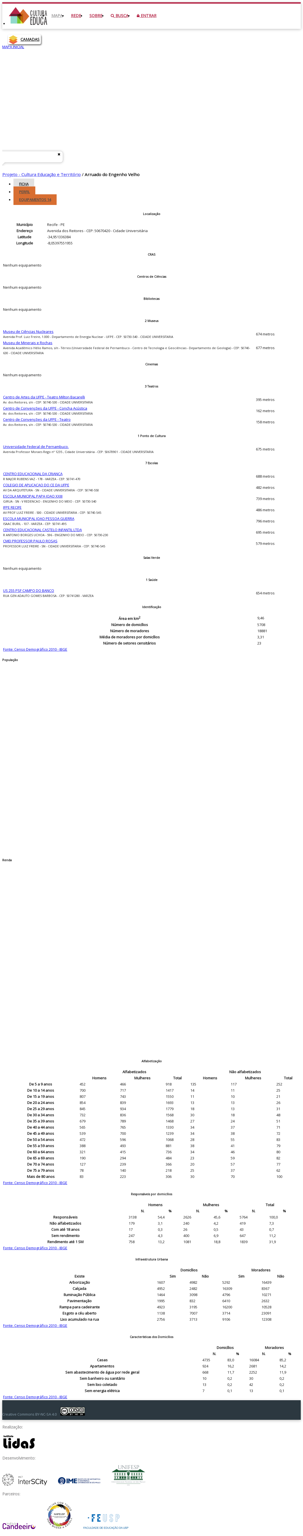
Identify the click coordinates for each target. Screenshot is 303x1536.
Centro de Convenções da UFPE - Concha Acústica (45, 408)
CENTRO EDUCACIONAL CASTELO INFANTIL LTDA (42, 529)
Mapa (57, 15)
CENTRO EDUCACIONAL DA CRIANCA (33, 473)
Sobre (95, 15)
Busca (119, 15)
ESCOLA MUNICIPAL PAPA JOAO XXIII (33, 496)
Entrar (146, 15)
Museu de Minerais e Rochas (27, 342)
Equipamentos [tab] (35, 199)
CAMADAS (30, 39)
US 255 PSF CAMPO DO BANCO (28, 590)
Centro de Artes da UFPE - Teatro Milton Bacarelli (44, 397)
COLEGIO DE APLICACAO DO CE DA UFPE (36, 484)
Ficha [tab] (24, 183)
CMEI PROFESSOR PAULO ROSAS (30, 540)
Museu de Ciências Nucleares (28, 331)
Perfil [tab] (24, 191)
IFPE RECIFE (12, 507)
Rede (76, 15)
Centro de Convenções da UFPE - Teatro (37, 419)
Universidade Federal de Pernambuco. (36, 446)
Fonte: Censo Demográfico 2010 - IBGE (35, 649)
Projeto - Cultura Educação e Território (41, 174)
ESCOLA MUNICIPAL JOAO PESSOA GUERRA (38, 518)
